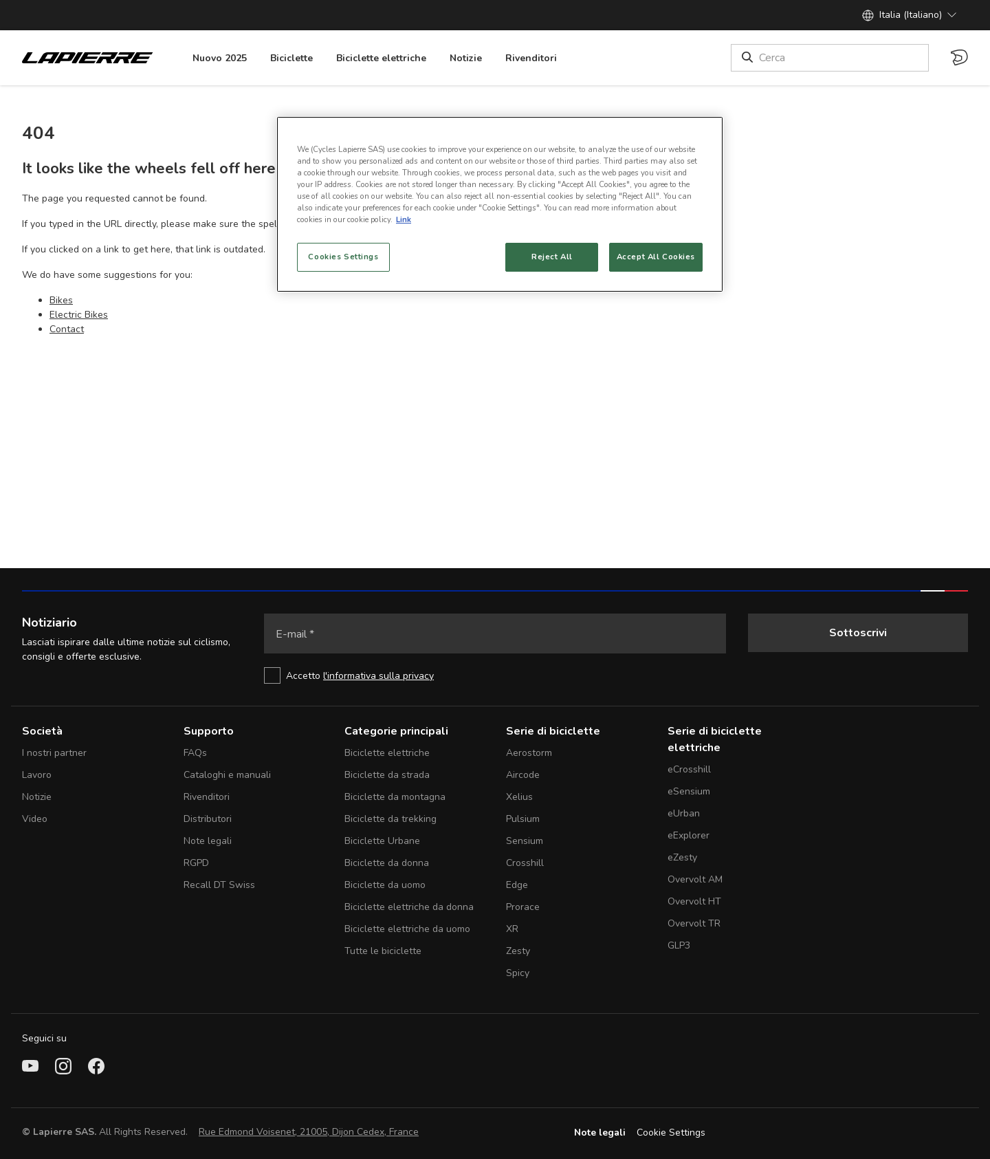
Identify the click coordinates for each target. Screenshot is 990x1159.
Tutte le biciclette (382, 950)
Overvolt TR (694, 923)
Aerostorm (529, 752)
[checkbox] (495, 675)
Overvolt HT (694, 901)
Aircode (523, 774)
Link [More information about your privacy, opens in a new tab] (403, 219)
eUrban (684, 813)
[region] (499, 204)
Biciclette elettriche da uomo (407, 928)
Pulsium (523, 818)
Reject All (552, 256)
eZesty (682, 857)
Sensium (524, 840)
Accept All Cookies (656, 256)
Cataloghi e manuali (227, 774)
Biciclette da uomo (385, 884)
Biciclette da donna (386, 862)
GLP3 (679, 945)
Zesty (518, 950)
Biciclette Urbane (382, 840)
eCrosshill (689, 769)
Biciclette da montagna (395, 796)
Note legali (208, 840)
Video (34, 818)
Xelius (519, 796)
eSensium (689, 791)
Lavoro (37, 774)
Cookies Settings (343, 256)
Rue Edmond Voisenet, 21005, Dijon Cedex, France (309, 1131)
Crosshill (525, 862)
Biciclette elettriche (387, 752)
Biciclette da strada (387, 774)
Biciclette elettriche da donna (409, 906)
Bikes (61, 300)
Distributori (208, 818)
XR (512, 928)
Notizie (37, 796)
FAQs (195, 752)
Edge (517, 884)
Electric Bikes (79, 314)
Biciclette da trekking (390, 818)
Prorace (523, 906)
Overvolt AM (695, 879)
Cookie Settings (671, 1132)
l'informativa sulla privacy (378, 675)
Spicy (517, 972)
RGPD (196, 862)
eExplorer (689, 835)
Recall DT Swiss (219, 884)
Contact (67, 329)
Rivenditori (207, 796)
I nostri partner (54, 752)
